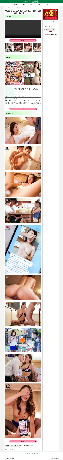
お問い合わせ (35, 453)
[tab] (44, 29)
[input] (31, 7)
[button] (58, 7)
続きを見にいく (23, 40)
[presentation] (44, 29)
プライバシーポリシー (29, 453)
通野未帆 (17, 447)
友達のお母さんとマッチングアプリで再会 (10, 447)
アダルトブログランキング (50, 21)
